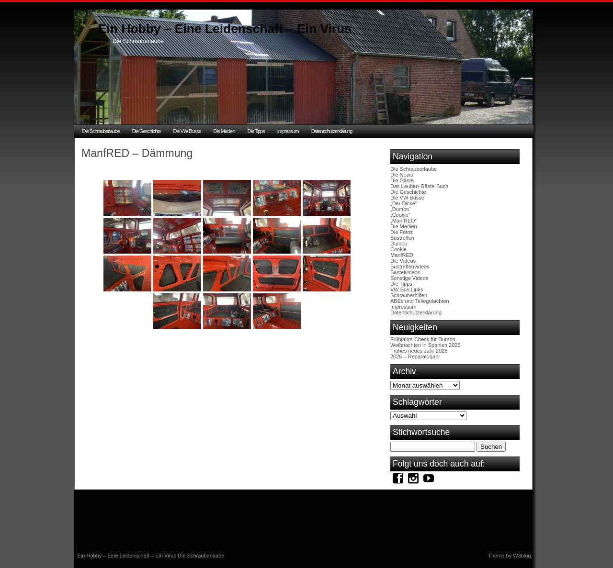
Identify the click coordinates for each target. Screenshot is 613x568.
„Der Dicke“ (403, 203)
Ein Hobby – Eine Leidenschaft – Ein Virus (225, 29)
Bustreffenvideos (410, 266)
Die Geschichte (146, 131)
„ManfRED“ (403, 220)
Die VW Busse (187, 131)
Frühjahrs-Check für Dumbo (422, 339)
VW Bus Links (406, 289)
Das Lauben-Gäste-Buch (419, 186)
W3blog (522, 555)
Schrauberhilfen (408, 295)
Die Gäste (402, 180)
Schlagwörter (417, 402)
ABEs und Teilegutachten (419, 301)
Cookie (398, 249)
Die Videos (403, 261)
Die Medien (224, 131)
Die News (401, 175)
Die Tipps (256, 131)
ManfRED (401, 255)
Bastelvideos (405, 272)
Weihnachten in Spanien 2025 (425, 345)
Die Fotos (401, 232)
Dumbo (398, 243)
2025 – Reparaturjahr (415, 356)
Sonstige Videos (409, 278)
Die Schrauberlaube (101, 131)
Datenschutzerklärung (331, 131)
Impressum (288, 131)
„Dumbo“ (400, 209)
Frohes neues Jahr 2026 (418, 351)
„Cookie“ (400, 215)
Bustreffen (402, 238)
